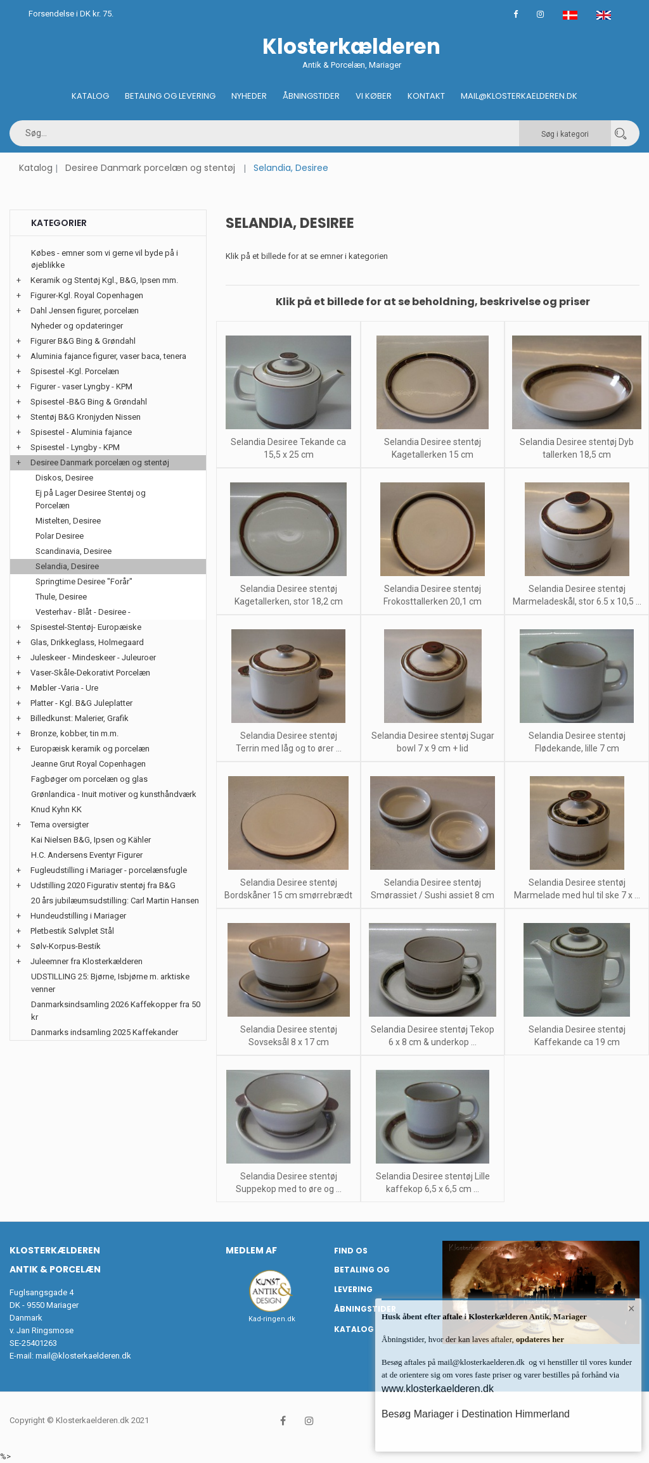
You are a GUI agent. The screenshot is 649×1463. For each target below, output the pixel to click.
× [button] (631, 1308)
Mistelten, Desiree (68, 520)
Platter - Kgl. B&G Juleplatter (81, 703)
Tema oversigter (59, 824)
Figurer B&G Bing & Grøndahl (83, 341)
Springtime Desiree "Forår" (83, 581)
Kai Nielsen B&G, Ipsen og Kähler (91, 840)
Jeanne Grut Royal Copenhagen (88, 764)
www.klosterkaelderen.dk (438, 1388)
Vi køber (374, 96)
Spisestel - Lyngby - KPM (75, 447)
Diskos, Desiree (64, 477)
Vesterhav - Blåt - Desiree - (83, 612)
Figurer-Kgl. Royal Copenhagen (86, 295)
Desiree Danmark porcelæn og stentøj (150, 167)
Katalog (90, 96)
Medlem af (251, 1250)
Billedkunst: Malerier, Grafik (79, 718)
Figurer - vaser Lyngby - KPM (81, 386)
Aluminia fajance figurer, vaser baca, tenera (108, 356)
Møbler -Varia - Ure (64, 688)
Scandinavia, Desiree (73, 551)
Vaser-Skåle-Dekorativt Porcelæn (90, 672)
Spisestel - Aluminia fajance (81, 432)
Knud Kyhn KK (56, 809)
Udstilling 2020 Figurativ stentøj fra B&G (103, 885)
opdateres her (539, 1339)
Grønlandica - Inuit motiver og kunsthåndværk (113, 794)
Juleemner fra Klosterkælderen (86, 961)
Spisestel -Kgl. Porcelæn (74, 371)
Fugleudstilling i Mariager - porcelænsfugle (108, 870)
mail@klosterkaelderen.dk (83, 1355)
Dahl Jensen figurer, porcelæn (84, 310)
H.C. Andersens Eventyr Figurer (87, 855)
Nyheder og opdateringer (77, 325)
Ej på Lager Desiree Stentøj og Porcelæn (90, 499)
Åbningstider (311, 96)
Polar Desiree (59, 536)
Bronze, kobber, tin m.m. (74, 733)
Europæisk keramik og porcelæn (90, 748)
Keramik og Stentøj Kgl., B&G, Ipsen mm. (104, 280)
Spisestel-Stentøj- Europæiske (85, 627)
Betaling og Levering (170, 96)
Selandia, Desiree (67, 566)
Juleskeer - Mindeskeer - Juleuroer (93, 657)
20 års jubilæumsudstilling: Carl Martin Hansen (115, 900)
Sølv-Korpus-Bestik (65, 946)
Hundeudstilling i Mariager (78, 915)
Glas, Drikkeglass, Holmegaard (87, 642)
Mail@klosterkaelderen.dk (519, 96)
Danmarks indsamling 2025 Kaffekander (104, 1032)
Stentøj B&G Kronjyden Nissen (85, 417)
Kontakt (426, 96)
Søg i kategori (565, 134)
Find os (351, 1250)
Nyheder (249, 96)
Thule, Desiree (61, 596)
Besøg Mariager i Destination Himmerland (476, 1414)
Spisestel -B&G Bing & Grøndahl (88, 401)
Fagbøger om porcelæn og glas (89, 779)
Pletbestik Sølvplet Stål (72, 931)
